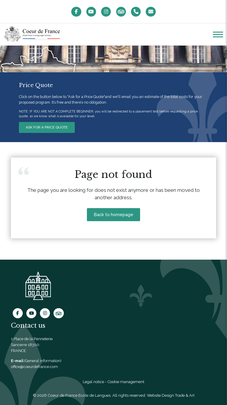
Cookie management (126, 382)
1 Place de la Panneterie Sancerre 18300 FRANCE (32, 344)
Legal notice (93, 382)
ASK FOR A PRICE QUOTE (47, 128)
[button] (218, 35)
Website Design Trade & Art (170, 395)
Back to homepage (113, 215)
